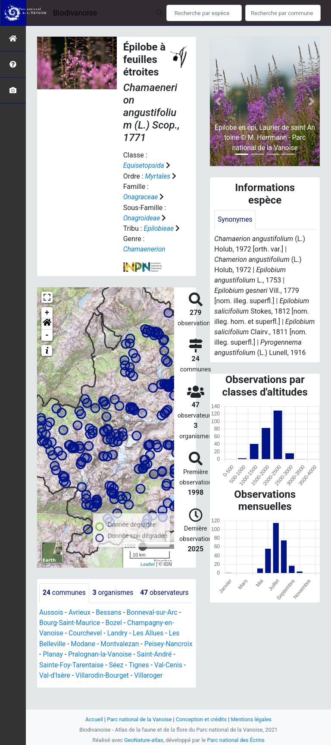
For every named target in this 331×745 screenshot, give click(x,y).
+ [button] (47, 311)
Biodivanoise (75, 12)
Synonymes (235, 220)
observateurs (67, 611)
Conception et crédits (202, 719)
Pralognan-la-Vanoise (130, 672)
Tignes (164, 682)
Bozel (115, 641)
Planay (82, 672)
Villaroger (173, 692)
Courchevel (86, 651)
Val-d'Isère (78, 692)
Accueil (92, 719)
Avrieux (80, 630)
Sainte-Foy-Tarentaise (95, 682)
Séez (141, 682)
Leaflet (148, 563)
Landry (119, 651)
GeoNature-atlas (143, 740)
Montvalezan (121, 661)
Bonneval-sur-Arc (154, 630)
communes (65, 592)
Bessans (110, 630)
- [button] (47, 334)
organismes (114, 592)
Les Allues (150, 651)
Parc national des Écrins (236, 740)
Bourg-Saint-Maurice (70, 641)
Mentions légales (253, 719)
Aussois (51, 630)
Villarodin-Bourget (126, 692)
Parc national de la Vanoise (138, 719)
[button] (47, 322)
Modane (84, 661)
